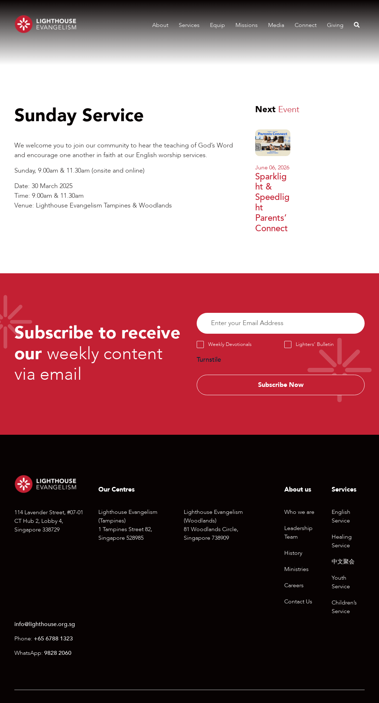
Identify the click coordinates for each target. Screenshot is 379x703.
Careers (294, 585)
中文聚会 (343, 562)
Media (276, 25)
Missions (246, 25)
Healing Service (342, 541)
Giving (335, 25)
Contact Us (298, 602)
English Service (341, 516)
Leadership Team (298, 532)
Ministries (296, 569)
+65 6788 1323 (53, 639)
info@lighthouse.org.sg (44, 624)
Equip (217, 25)
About (160, 25)
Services (189, 25)
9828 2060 (57, 653)
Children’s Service (344, 607)
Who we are (299, 512)
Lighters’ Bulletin (315, 344)
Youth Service (341, 582)
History (293, 553)
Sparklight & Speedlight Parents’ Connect (272, 202)
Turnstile (209, 359)
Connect (306, 25)
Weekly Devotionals (230, 344)
